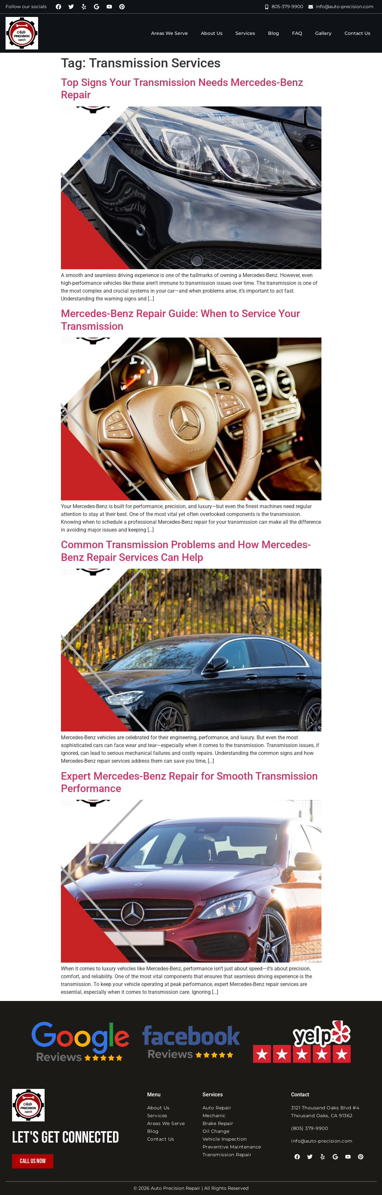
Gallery (323, 33)
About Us (211, 33)
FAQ (297, 33)
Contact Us (357, 33)
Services (245, 33)
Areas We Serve (169, 33)
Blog (273, 33)
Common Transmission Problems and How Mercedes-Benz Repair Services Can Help (186, 550)
